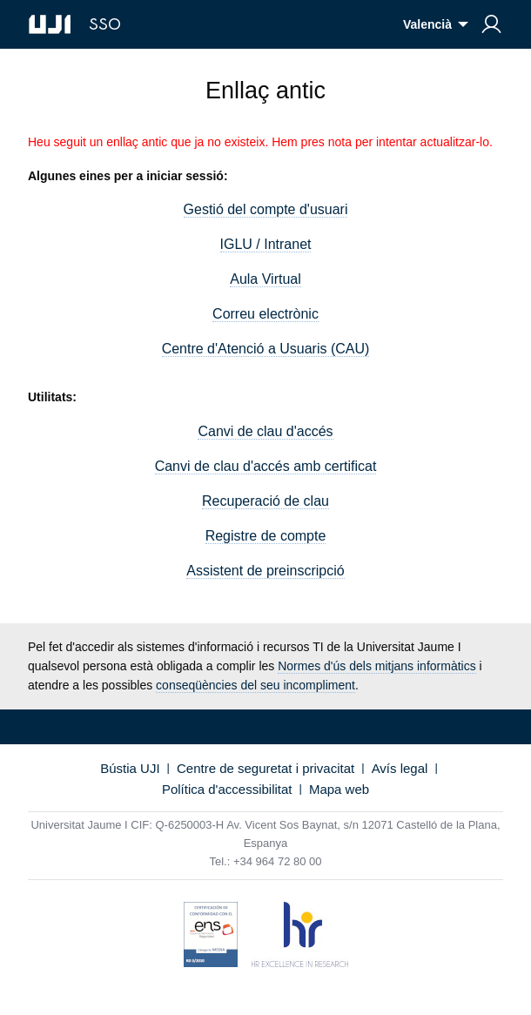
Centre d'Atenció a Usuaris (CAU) (266, 348)
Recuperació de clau (265, 501)
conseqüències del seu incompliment (255, 685)
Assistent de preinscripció (265, 570)
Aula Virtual (265, 279)
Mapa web (339, 789)
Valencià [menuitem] (427, 24)
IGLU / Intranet (266, 244)
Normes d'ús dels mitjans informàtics (377, 666)
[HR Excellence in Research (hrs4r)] (300, 937)
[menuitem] (491, 25)
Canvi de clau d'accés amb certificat (266, 466)
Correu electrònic (265, 313)
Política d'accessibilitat (227, 789)
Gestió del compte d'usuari (266, 209)
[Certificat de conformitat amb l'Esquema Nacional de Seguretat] (211, 937)
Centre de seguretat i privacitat (265, 768)
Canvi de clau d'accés (265, 431)
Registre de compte (265, 535)
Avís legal (400, 768)
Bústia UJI (129, 768)
